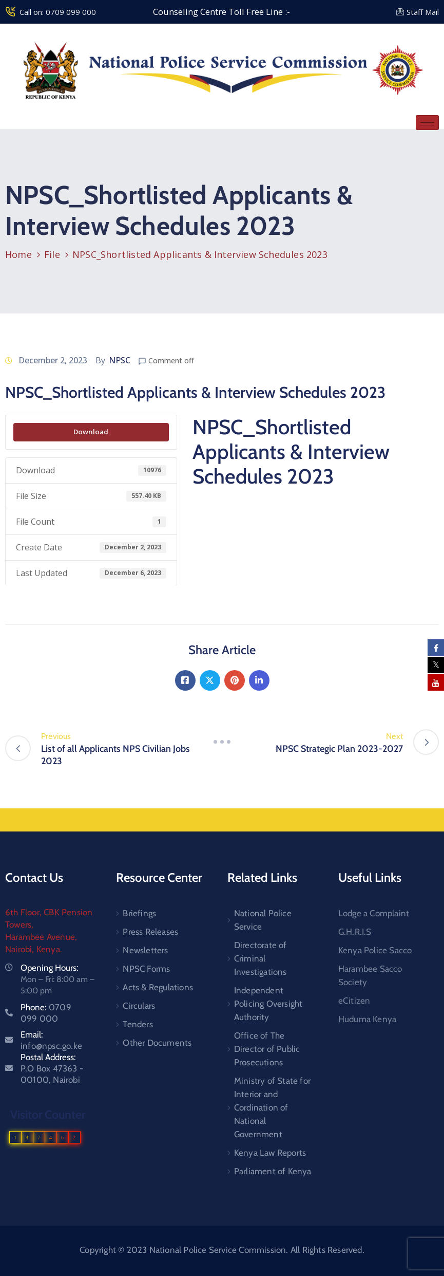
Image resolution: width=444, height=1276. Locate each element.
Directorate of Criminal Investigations (260, 958)
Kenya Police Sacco (375, 950)
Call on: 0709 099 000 (58, 12)
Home (18, 254)
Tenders (137, 1024)
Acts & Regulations (158, 987)
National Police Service (263, 920)
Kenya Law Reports (270, 1153)
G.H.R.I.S (355, 932)
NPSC (119, 360)
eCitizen (354, 1000)
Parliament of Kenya (273, 1171)
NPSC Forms (146, 969)
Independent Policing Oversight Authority (268, 1003)
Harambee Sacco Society (370, 975)
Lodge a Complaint (373, 913)
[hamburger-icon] (427, 122)
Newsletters (145, 950)
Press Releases (150, 932)
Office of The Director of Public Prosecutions (267, 1048)
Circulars (139, 1006)
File (52, 254)
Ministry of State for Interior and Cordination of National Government (272, 1107)
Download (90, 431)
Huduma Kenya (367, 1019)
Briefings (139, 913)
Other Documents (157, 1043)
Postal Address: (52, 1068)
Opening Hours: (50, 968)
